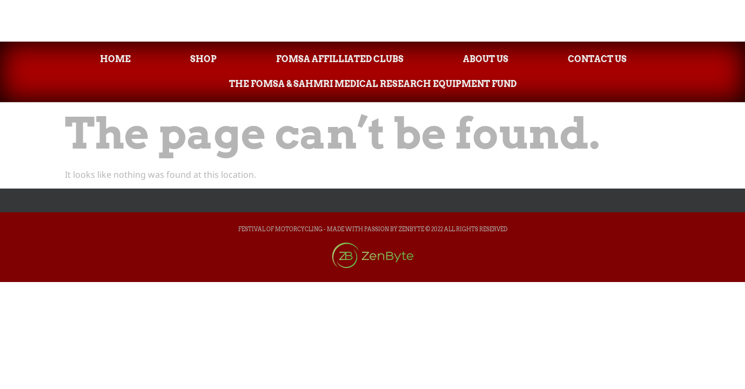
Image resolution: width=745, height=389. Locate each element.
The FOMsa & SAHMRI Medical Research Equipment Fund (372, 84)
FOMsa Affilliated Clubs (340, 59)
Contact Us (597, 59)
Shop (203, 59)
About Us (485, 59)
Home (115, 59)
